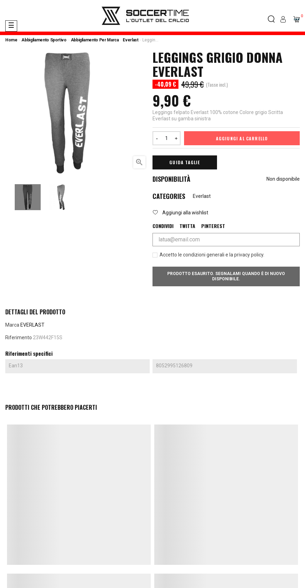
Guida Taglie (184, 162)
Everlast (202, 196)
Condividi (163, 225)
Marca (12, 325)
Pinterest (213, 225)
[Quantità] (166, 138)
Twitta (187, 225)
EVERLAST (32, 325)
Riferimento (18, 337)
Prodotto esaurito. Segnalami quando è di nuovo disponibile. (226, 276)
